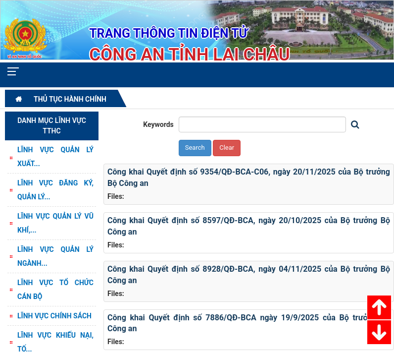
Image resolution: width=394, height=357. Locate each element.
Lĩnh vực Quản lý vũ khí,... (55, 223)
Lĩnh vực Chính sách (54, 316)
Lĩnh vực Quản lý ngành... (55, 256)
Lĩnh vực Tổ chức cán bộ (55, 289)
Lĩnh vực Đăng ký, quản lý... (55, 190)
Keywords (158, 124)
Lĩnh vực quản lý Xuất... (55, 157)
